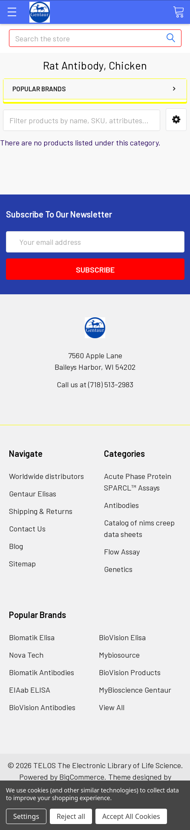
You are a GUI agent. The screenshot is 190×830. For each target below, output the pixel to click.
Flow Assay (122, 551)
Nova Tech (26, 654)
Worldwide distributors (46, 476)
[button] (176, 119)
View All (111, 707)
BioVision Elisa (122, 637)
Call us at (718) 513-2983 (95, 384)
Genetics (118, 569)
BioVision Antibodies (42, 707)
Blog (16, 546)
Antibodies (121, 505)
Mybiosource (119, 654)
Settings (26, 816)
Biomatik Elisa (32, 637)
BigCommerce (81, 776)
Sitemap (22, 563)
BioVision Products (130, 672)
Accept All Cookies (131, 816)
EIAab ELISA (29, 689)
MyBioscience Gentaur (135, 689)
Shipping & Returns (40, 511)
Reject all (71, 816)
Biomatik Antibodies (41, 672)
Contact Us (27, 528)
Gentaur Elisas (32, 493)
